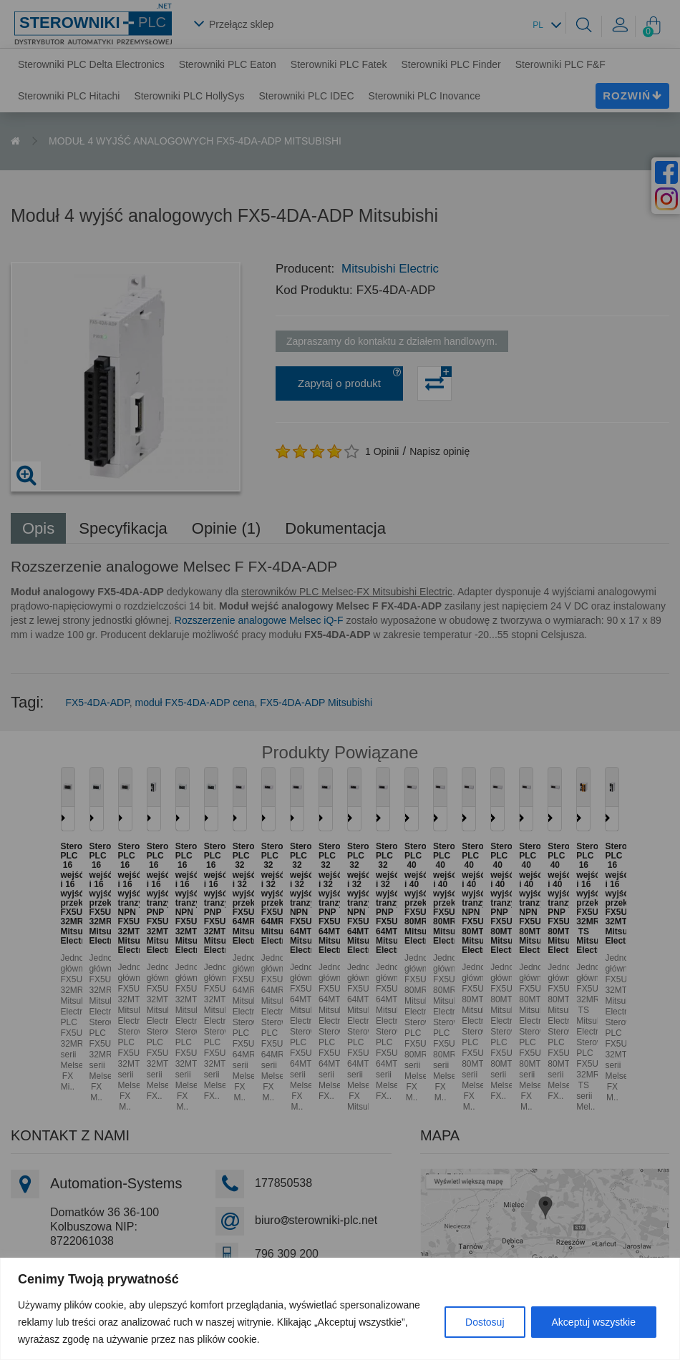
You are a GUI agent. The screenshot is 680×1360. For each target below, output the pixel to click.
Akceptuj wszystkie (594, 1322)
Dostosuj (484, 1322)
